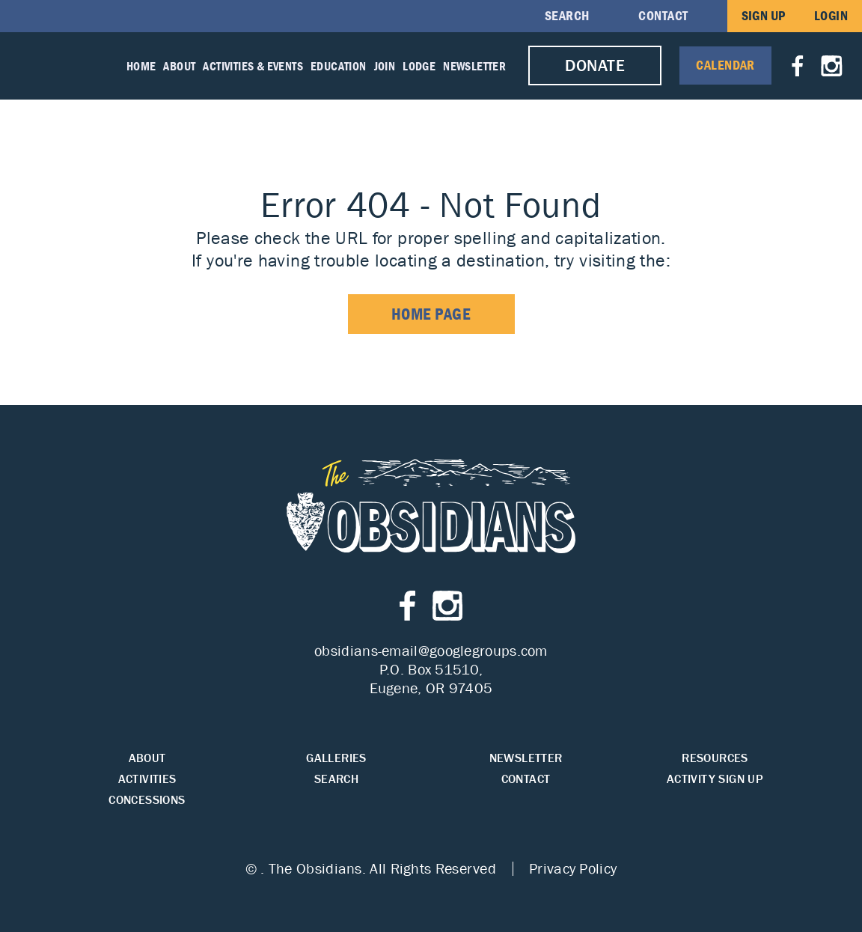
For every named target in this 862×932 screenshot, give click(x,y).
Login (831, 15)
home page (431, 314)
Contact (663, 15)
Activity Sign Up (715, 779)
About (179, 66)
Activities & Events (253, 66)
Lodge (419, 66)
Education (339, 66)
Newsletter (474, 66)
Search (567, 15)
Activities (147, 779)
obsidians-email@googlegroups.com (431, 650)
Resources (715, 758)
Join (385, 66)
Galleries (336, 758)
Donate (595, 65)
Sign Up (764, 15)
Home (141, 66)
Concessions (146, 800)
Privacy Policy (573, 868)
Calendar (725, 65)
